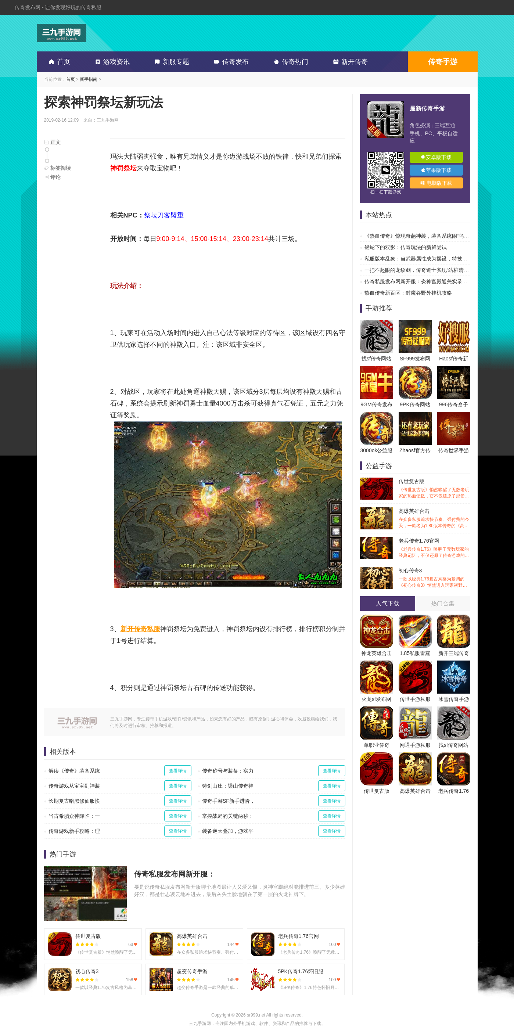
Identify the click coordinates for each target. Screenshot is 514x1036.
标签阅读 (57, 168)
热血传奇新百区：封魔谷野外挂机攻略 (408, 293)
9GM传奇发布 (376, 404)
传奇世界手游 (453, 450)
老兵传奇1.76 (453, 791)
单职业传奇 (376, 745)
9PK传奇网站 (415, 404)
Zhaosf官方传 (415, 450)
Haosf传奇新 (453, 358)
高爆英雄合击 (434, 518)
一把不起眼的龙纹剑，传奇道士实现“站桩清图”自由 (422, 270)
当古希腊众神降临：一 (74, 816)
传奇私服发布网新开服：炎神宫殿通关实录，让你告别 (426, 281)
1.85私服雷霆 (415, 653)
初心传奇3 (434, 578)
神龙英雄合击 (376, 653)
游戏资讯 (111, 61)
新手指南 (88, 79)
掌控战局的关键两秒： (228, 816)
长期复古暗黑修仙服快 (74, 801)
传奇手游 (442, 62)
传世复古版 (434, 488)
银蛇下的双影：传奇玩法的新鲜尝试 (405, 247)
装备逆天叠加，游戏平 (228, 831)
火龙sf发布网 (376, 699)
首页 (58, 61)
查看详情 (178, 770)
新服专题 (170, 61)
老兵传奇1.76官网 (434, 548)
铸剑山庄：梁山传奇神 (228, 786)
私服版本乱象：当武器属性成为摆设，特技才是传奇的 (426, 259)
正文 (52, 142)
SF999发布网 (415, 358)
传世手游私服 (415, 699)
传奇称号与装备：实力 (228, 771)
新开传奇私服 (140, 629)
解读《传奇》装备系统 (74, 771)
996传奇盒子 (453, 404)
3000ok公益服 (376, 450)
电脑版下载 (436, 183)
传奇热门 (289, 61)
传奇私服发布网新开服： (174, 874)
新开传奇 (349, 61)
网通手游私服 (415, 745)
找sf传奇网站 (376, 358)
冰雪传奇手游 (453, 699)
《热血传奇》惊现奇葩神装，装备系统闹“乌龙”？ (420, 236)
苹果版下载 (436, 170)
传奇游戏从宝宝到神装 (74, 786)
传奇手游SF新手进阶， (228, 801)
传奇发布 (230, 61)
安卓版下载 (436, 157)
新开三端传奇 (453, 653)
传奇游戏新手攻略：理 (74, 831)
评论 (52, 177)
